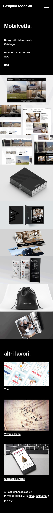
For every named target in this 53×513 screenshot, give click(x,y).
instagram (41, 496)
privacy (8, 500)
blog (31, 496)
